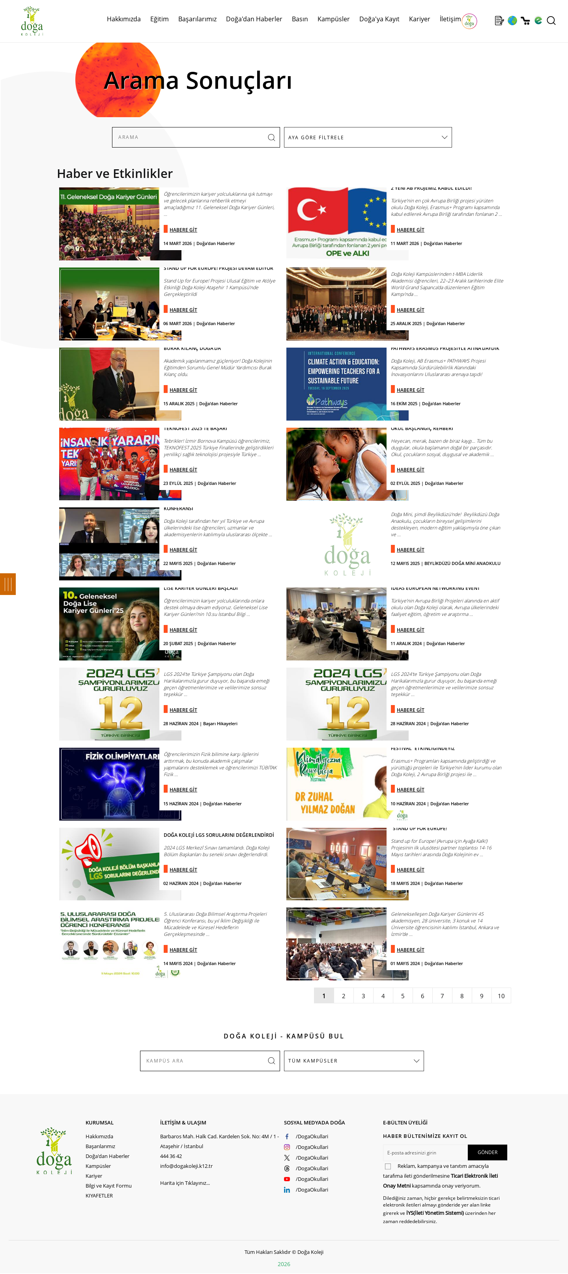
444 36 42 (171, 1156)
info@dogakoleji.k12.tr (186, 1165)
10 (501, 996)
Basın (300, 19)
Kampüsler (334, 19)
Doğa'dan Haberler (254, 19)
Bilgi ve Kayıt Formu (109, 1185)
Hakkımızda (124, 19)
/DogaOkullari (312, 1136)
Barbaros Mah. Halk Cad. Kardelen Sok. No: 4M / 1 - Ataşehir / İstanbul (219, 1141)
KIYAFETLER (99, 1195)
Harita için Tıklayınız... (185, 1182)
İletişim (450, 19)
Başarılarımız (197, 19)
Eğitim (159, 19)
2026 (284, 1264)
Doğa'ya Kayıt (379, 19)
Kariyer (419, 19)
